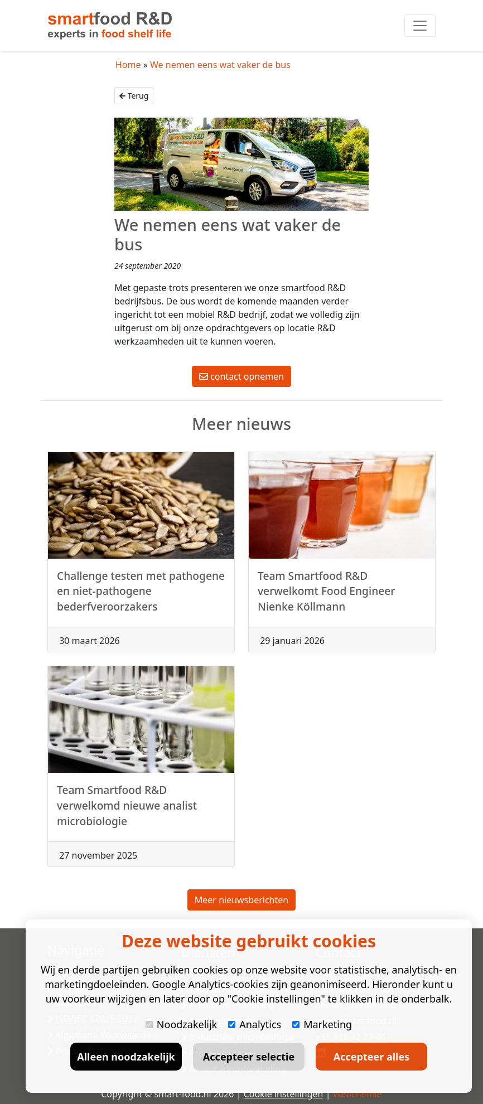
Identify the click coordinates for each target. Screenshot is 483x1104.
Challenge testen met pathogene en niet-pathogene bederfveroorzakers (141, 596)
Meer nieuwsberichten (241, 900)
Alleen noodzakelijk (126, 1056)
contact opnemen (241, 376)
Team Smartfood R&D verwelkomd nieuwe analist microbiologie (127, 811)
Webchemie (357, 1094)
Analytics (254, 1024)
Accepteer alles (371, 1056)
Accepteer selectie (248, 1056)
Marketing (322, 1024)
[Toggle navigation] (420, 25)
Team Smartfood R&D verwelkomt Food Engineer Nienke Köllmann (326, 596)
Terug (133, 95)
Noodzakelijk (181, 1024)
